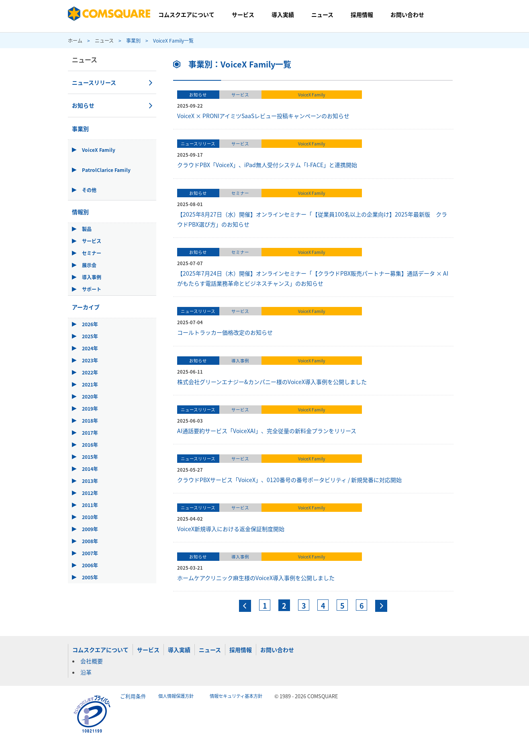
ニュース (322, 14)
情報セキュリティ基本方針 (236, 696)
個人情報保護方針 (176, 696)
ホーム (75, 40)
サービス (243, 14)
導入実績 (283, 14)
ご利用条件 (133, 696)
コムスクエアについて (186, 14)
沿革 (86, 672)
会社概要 (91, 661)
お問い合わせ (407, 14)
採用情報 (362, 14)
